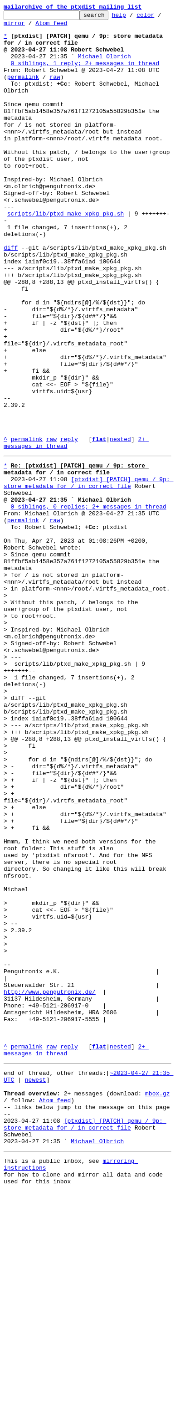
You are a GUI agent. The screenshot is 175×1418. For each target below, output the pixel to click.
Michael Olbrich (104, 66)
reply (69, 525)
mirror (21, 27)
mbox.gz (157, 1305)
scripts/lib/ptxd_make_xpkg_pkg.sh (65, 254)
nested (120, 525)
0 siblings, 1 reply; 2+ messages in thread (85, 74)
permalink (23, 90)
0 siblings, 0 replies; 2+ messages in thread (88, 603)
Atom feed (58, 27)
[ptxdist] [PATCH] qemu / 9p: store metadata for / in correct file (88, 574)
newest (35, 1288)
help (133, 17)
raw (54, 90)
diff (11, 295)
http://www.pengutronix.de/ (50, 1186)
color (159, 17)
